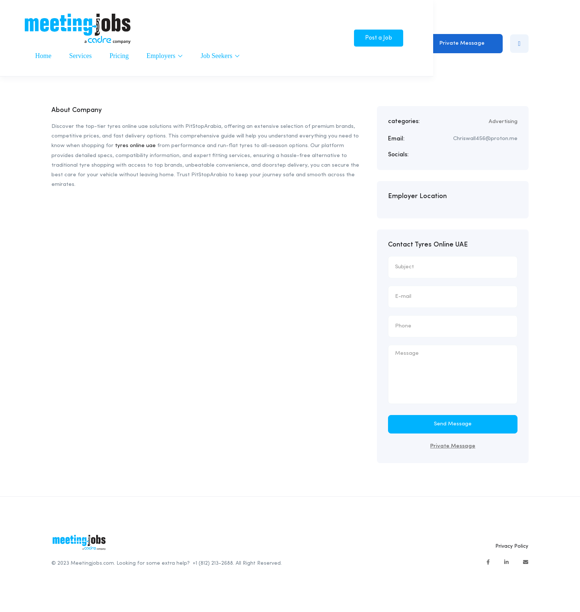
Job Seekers (220, 55)
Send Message (453, 424)
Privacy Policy (511, 546)
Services (80, 55)
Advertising (503, 122)
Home (43, 55)
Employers (164, 55)
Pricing (119, 55)
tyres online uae (135, 146)
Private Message (462, 43)
